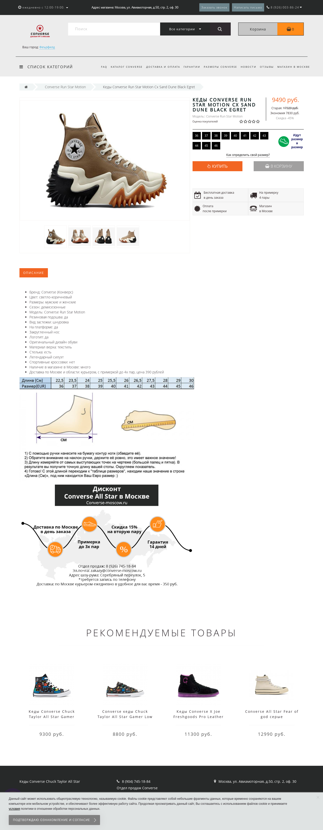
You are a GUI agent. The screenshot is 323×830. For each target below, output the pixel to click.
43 (264, 135)
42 (254, 135)
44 (197, 145)
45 (206, 145)
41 (245, 135)
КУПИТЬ (219, 166)
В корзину (278, 166)
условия (14, 809)
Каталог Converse (122, 66)
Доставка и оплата (159, 66)
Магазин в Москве (293, 66)
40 (235, 135)
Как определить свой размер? (248, 155)
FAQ (99, 66)
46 (216, 145)
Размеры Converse (218, 66)
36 (197, 135)
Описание (33, 273)
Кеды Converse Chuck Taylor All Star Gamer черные (52, 716)
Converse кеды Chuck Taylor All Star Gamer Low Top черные (125, 716)
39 (225, 135)
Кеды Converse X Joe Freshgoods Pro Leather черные (198, 716)
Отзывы (266, 66)
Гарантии (189, 66)
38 (216, 135)
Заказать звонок (214, 7)
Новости (247, 66)
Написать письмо (248, 7)
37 (206, 135)
